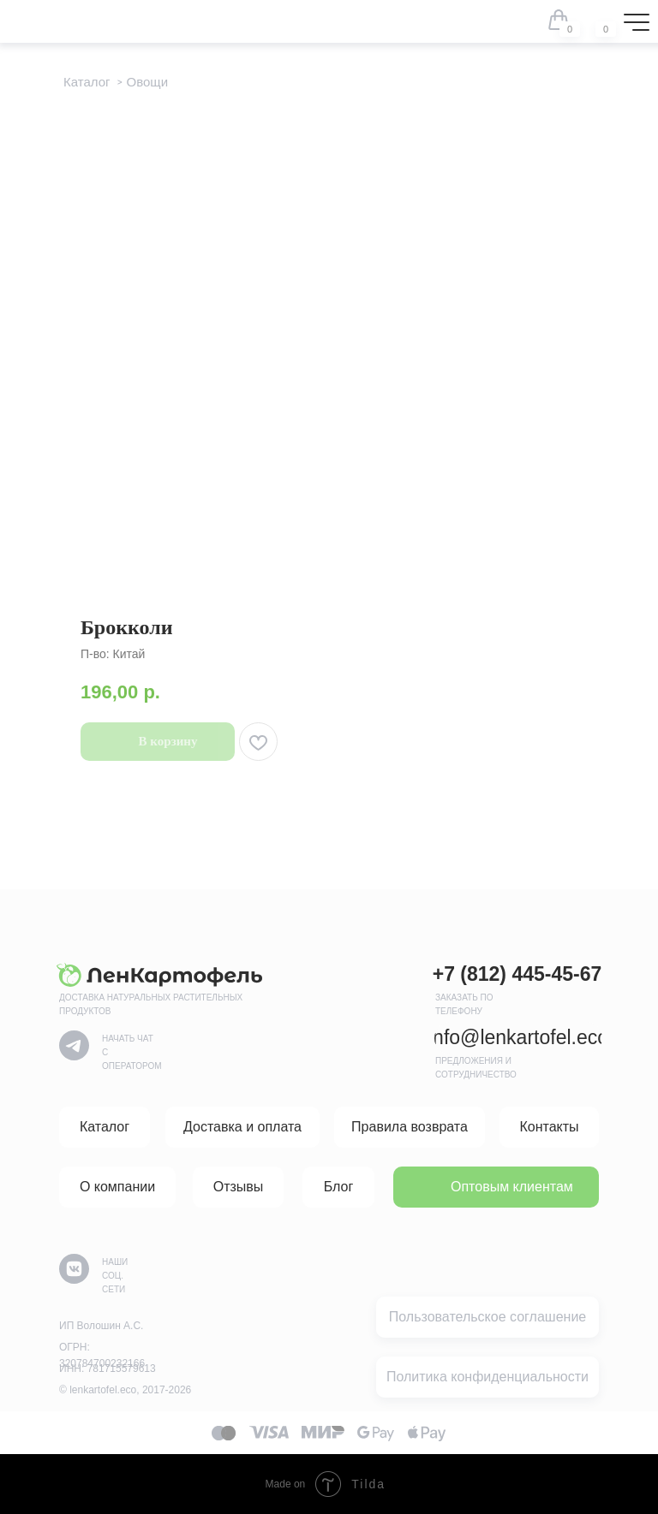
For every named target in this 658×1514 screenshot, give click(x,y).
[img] (594, 19)
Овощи (148, 81)
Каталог (87, 81)
